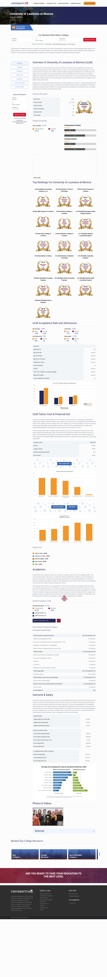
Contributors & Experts (46, 895)
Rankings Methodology (46, 899)
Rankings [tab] (19, 67)
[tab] (99, 854)
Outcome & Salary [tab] (19, 83)
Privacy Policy (44, 907)
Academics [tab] (19, 79)
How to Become (73, 893)
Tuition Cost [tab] (19, 75)
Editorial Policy (44, 897)
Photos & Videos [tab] (19, 87)
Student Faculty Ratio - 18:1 (40, 620)
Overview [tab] (19, 63)
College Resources (74, 895)
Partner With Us (44, 903)
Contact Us (43, 901)
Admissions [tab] (19, 71)
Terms (42, 909)
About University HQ (45, 893)
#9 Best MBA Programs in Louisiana (43, 211)
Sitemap (42, 905)
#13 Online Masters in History (43, 256)
